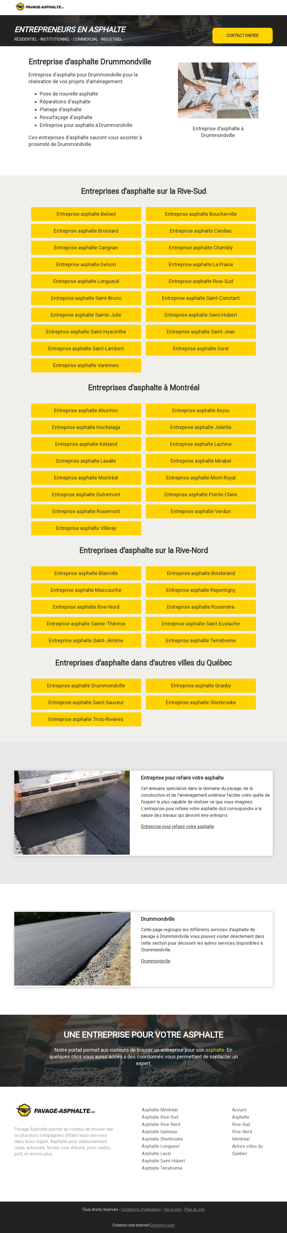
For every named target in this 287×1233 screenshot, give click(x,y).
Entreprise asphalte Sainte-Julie (86, 315)
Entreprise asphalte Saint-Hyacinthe (86, 332)
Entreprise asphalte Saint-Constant (201, 298)
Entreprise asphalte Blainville (86, 573)
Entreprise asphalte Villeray (86, 528)
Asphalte (240, 1117)
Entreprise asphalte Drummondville (86, 686)
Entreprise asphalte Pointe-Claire (201, 494)
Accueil (239, 1110)
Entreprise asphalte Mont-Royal (201, 478)
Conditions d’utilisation (141, 1209)
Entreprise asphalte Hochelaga (86, 427)
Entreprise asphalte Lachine (201, 444)
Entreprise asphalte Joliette (201, 427)
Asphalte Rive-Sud (160, 1117)
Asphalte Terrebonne (162, 1168)
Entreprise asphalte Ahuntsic (86, 410)
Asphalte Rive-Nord (161, 1124)
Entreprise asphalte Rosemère (201, 607)
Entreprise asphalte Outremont (86, 494)
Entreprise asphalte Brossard (86, 231)
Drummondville (155, 961)
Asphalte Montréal (160, 1110)
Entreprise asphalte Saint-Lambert (86, 348)
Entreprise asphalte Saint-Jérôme (86, 640)
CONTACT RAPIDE (242, 35)
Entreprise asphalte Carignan (86, 248)
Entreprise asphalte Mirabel (201, 461)
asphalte (214, 1050)
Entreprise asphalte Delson (86, 264)
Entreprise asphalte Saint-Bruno (86, 298)
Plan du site (194, 1209)
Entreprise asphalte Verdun (201, 511)
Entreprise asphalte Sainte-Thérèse (86, 624)
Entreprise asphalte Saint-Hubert (201, 315)
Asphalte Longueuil (160, 1146)
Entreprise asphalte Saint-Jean (201, 332)
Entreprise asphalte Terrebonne (201, 640)
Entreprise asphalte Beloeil (86, 214)
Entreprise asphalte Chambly (201, 248)
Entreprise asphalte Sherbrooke (201, 702)
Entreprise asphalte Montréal (86, 478)
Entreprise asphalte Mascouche (86, 590)
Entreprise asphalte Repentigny (201, 590)
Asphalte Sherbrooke (162, 1139)
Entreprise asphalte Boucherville (201, 214)
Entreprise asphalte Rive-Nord (86, 607)
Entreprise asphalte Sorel (201, 348)
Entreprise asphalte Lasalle (86, 461)
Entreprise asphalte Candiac (201, 231)
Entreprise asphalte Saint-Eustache (201, 624)
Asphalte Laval (156, 1153)
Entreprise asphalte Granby (201, 686)
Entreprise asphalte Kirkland (86, 444)
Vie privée (172, 1209)
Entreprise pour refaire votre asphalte (177, 826)
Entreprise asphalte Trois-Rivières (86, 719)
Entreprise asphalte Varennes (86, 365)
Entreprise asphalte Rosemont (86, 511)
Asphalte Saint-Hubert (163, 1161)
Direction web (163, 1225)
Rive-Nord (242, 1131)
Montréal (240, 1139)
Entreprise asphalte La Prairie (201, 264)
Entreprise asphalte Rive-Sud (201, 281)
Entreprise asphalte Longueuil (86, 281)
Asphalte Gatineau (159, 1131)
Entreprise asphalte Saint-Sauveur (86, 702)
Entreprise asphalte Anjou (201, 410)
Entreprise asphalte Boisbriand (201, 573)
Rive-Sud (241, 1124)
